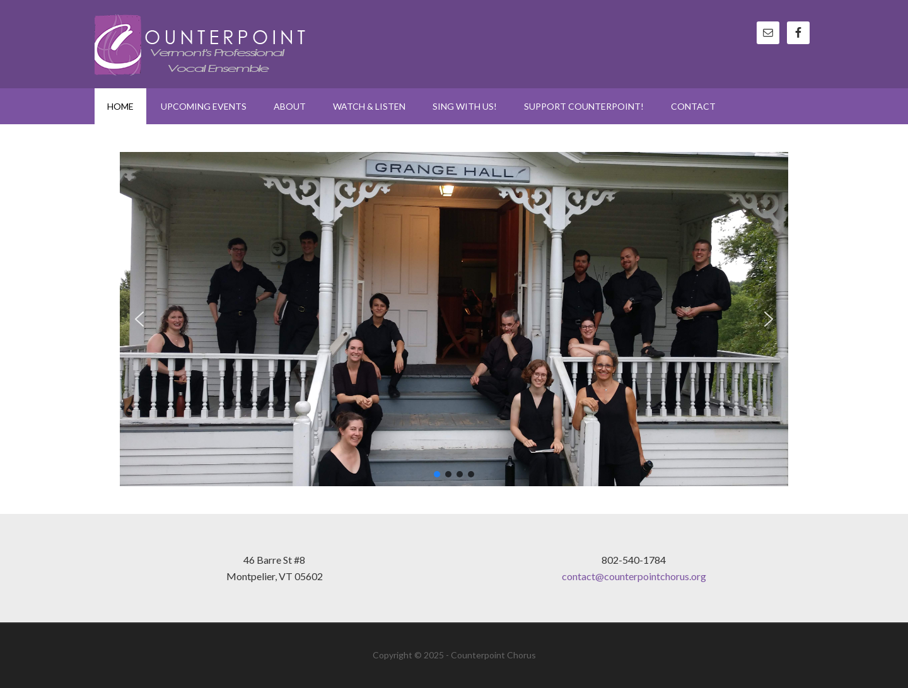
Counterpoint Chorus (202, 44)
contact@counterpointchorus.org (634, 576)
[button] (139, 319)
